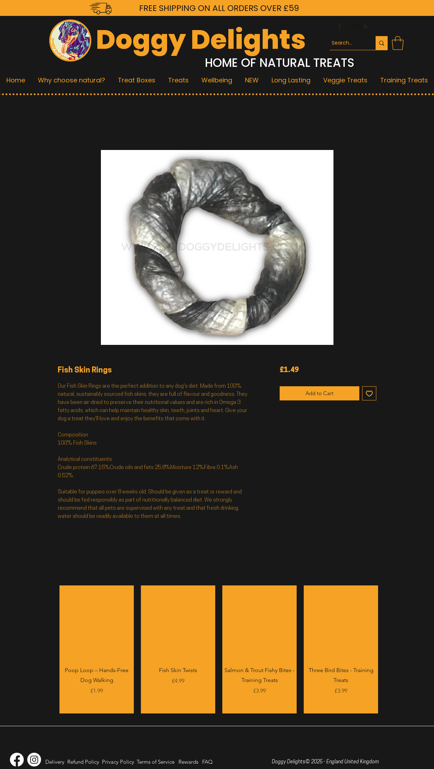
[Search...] (346, 43)
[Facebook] (17, 760)
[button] (398, 43)
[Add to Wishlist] (369, 393)
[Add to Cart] (96, 706)
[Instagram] (34, 760)
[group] (218, 649)
